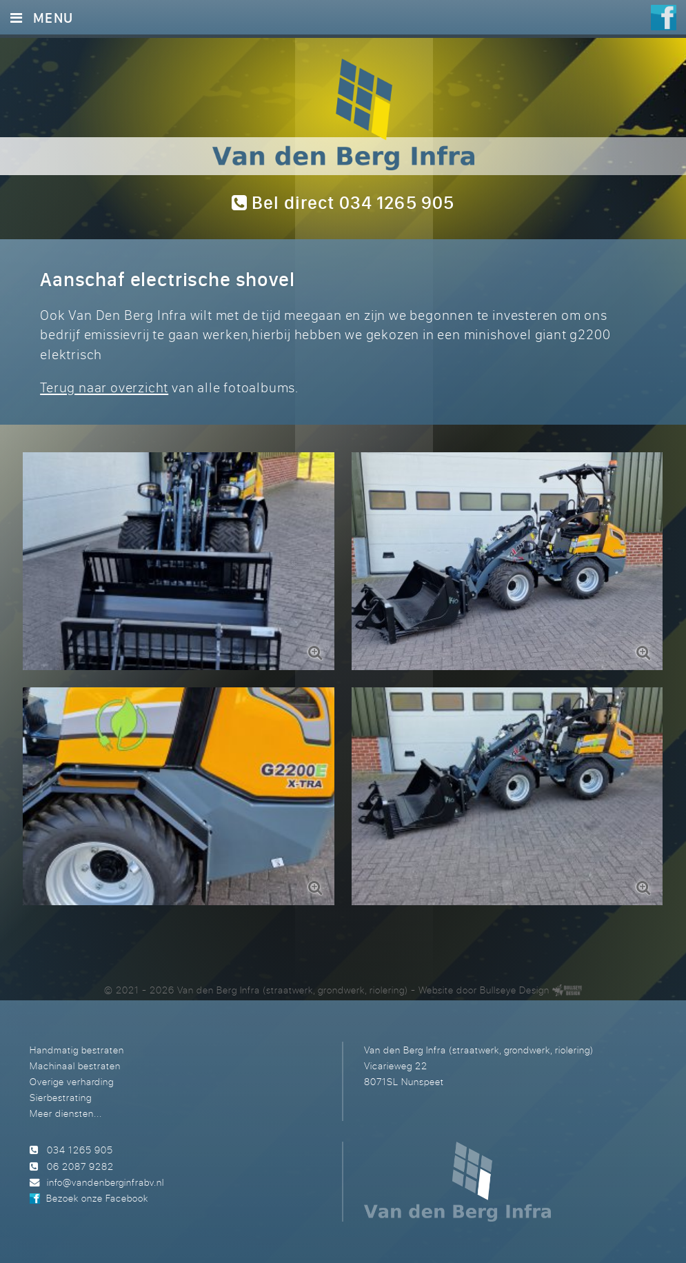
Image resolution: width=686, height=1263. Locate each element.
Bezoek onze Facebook (97, 1197)
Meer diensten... (66, 1113)
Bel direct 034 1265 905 (343, 203)
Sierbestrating (61, 1097)
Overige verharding (72, 1081)
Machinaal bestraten (75, 1065)
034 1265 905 (80, 1149)
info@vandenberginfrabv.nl (105, 1182)
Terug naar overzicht (104, 387)
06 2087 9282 (80, 1166)
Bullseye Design (514, 989)
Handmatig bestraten (77, 1049)
